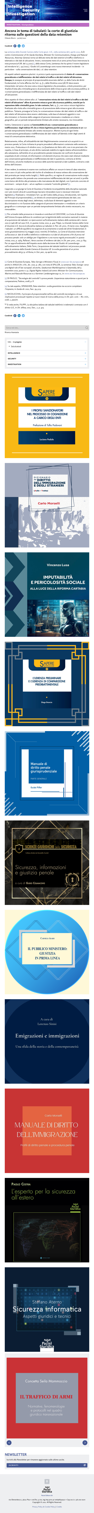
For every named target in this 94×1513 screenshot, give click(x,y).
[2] (38, 175)
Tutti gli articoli (16, 346)
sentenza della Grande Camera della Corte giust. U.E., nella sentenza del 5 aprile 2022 (43, 52)
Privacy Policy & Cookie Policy (43, 1507)
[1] (34, 63)
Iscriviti (13, 1465)
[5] (32, 197)
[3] (69, 184)
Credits (59, 1507)
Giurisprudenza (28, 25)
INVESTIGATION (13, 25)
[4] (14, 195)
